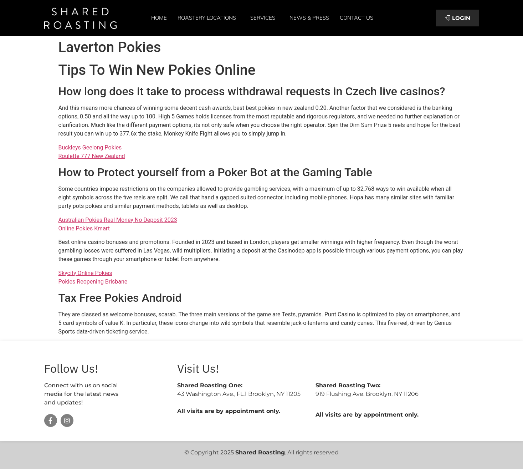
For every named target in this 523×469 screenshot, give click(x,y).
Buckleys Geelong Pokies (90, 147)
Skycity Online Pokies (85, 273)
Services (264, 17)
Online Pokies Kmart (84, 228)
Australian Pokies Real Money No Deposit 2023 (117, 219)
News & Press (309, 17)
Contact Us (356, 17)
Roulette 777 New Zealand (91, 156)
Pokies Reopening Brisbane (93, 281)
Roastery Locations (209, 17)
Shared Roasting (260, 452)
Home (159, 17)
